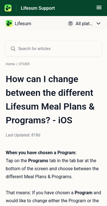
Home (10, 64)
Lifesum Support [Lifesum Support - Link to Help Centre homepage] (38, 8)
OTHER (24, 64)
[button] (99, 9)
